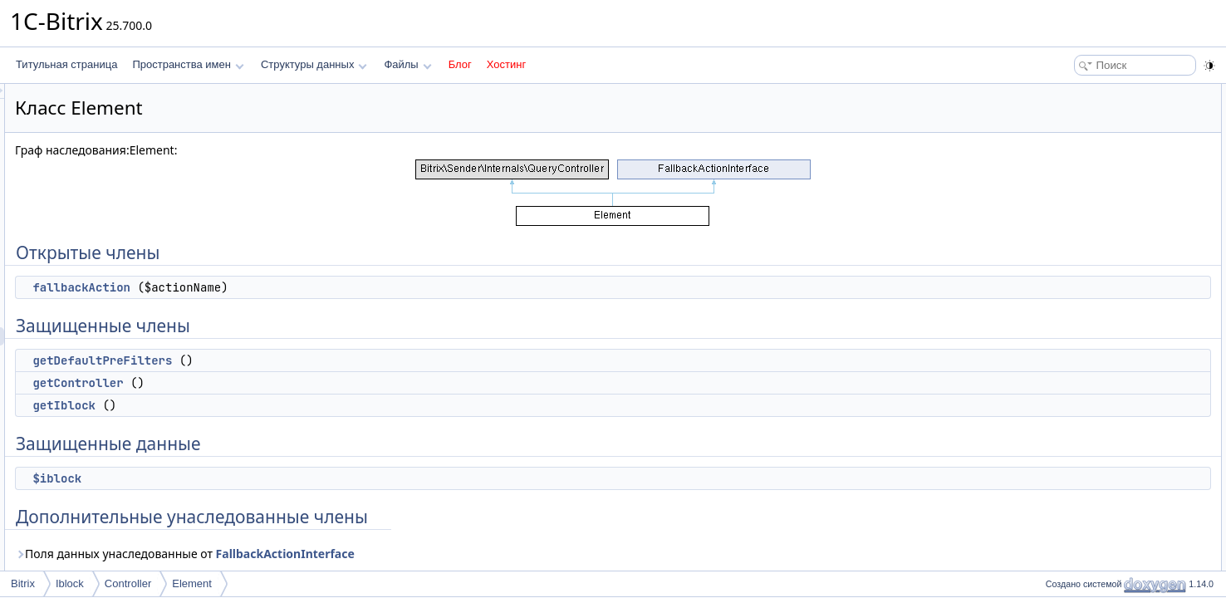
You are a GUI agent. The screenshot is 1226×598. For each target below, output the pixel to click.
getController (285, 382)
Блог (460, 64)
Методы (1059, 276)
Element (192, 583)
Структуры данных (314, 64)
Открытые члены (1080, 93)
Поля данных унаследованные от (392, 553)
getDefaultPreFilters (310, 360)
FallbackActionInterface (493, 553)
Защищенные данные (1091, 202)
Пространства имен (187, 64)
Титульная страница (66, 64)
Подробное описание (1090, 257)
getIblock (271, 405)
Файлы (407, 64)
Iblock (70, 583)
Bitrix (23, 583)
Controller (128, 583)
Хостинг (506, 64)
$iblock (264, 478)
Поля (1053, 367)
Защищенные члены (1088, 129)
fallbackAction (289, 287)
